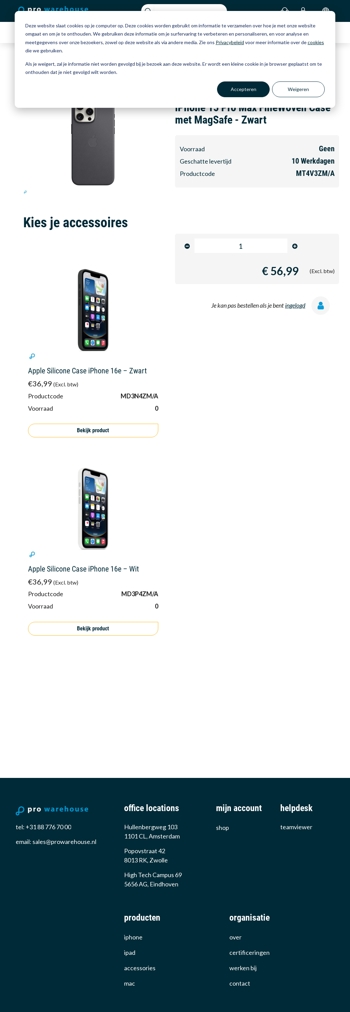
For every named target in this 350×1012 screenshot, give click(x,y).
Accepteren (243, 89)
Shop (222, 827)
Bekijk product (93, 430)
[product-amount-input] (241, 245)
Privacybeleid (230, 42)
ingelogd (295, 305)
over (235, 937)
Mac (129, 983)
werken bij (243, 968)
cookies (316, 42)
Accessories (140, 968)
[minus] (187, 246)
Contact (239, 983)
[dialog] (175, 59)
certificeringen (249, 952)
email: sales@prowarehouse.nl (56, 841)
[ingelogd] (323, 307)
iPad (129, 952)
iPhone (133, 937)
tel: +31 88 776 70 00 (43, 827)
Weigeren (298, 89)
